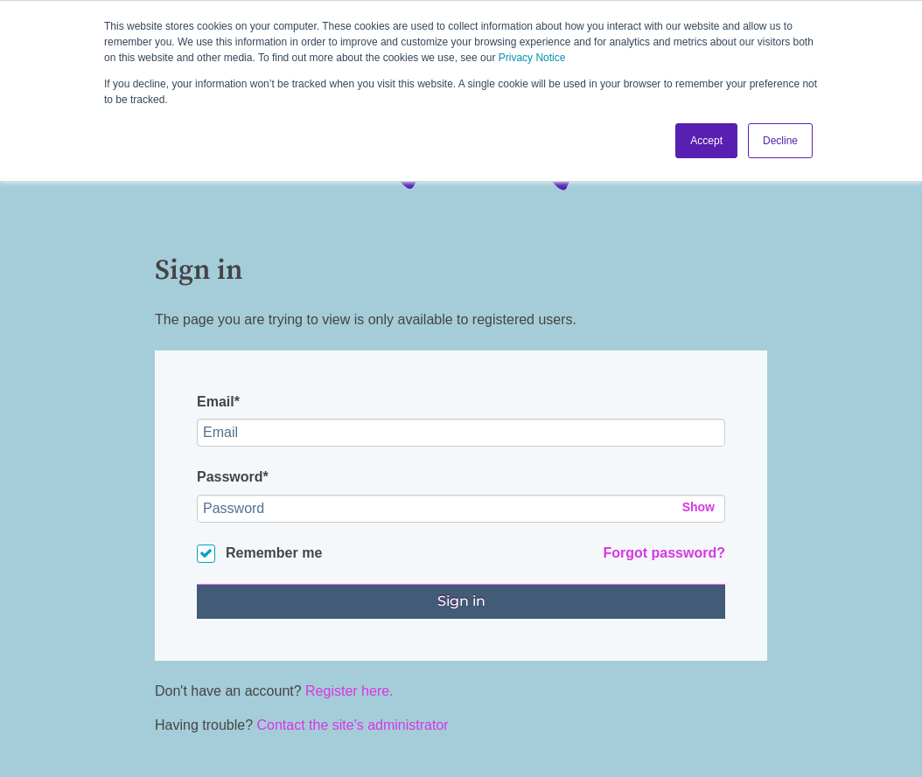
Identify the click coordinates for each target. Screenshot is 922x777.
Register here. (349, 690)
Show (698, 507)
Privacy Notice (532, 58)
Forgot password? (664, 552)
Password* (233, 476)
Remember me (274, 552)
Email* (218, 401)
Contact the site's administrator (353, 725)
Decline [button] (780, 141)
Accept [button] (706, 141)
